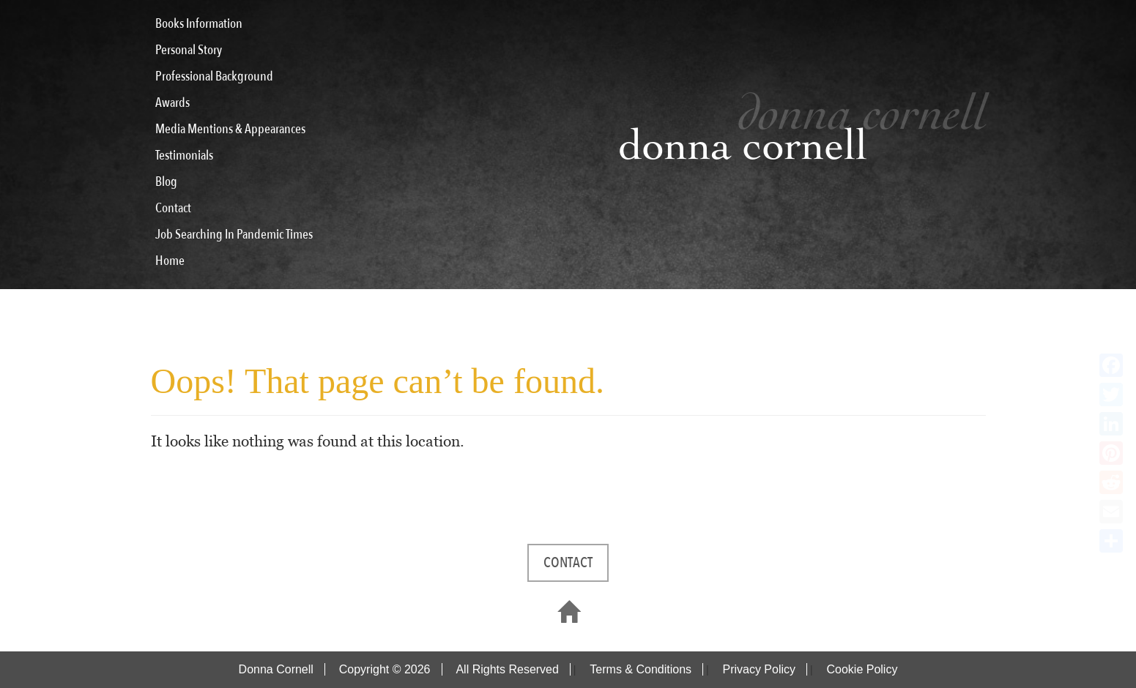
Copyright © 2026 (385, 669)
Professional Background (214, 76)
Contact (173, 208)
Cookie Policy (861, 669)
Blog (166, 182)
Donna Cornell (276, 669)
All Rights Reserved (507, 669)
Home (170, 261)
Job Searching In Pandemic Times (234, 234)
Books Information (198, 24)
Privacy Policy (758, 669)
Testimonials (184, 155)
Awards (172, 103)
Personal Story (188, 50)
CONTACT (568, 562)
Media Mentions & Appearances (230, 129)
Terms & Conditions (640, 669)
